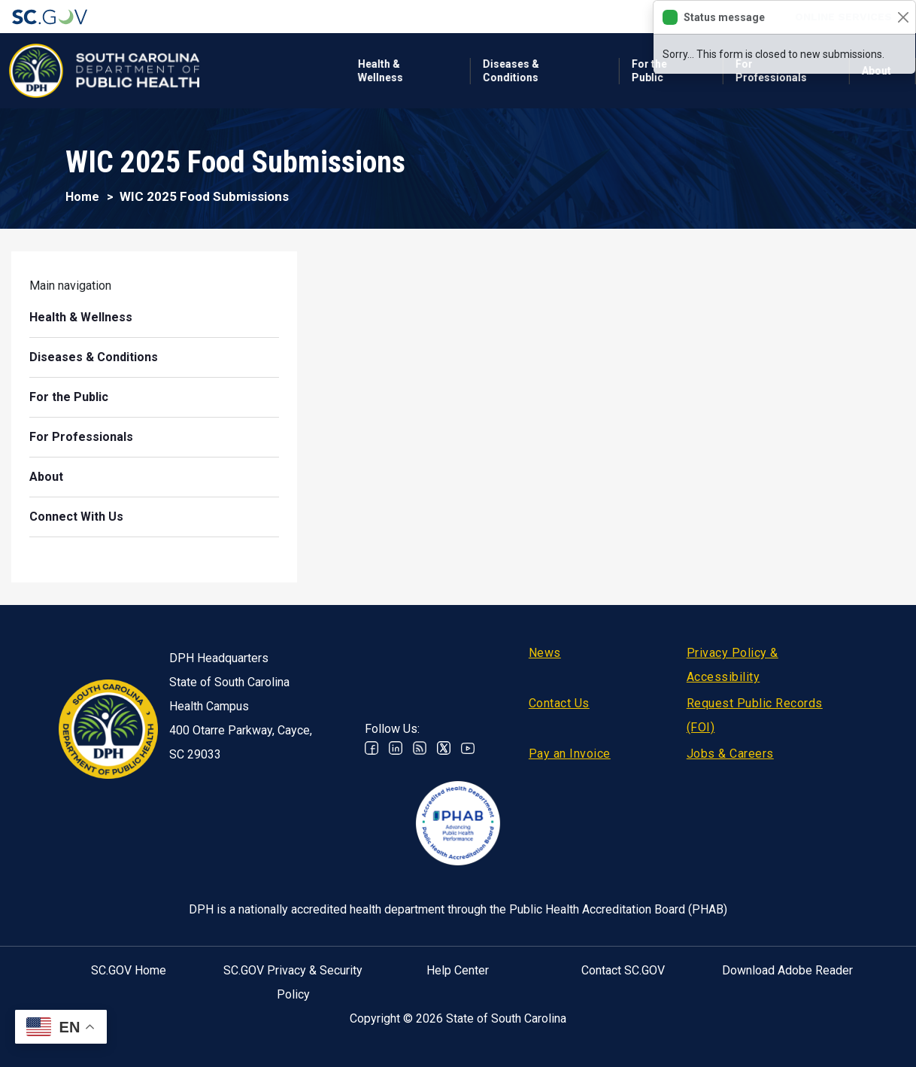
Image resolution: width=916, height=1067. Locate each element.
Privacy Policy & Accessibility (732, 665)
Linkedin (395, 748)
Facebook (371, 748)
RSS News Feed (419, 748)
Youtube (468, 748)
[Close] (903, 18)
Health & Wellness (233, 71)
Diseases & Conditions (364, 71)
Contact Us (559, 703)
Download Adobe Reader (787, 970)
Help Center (457, 970)
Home (82, 197)
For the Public (502, 71)
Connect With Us (77, 516)
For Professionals (624, 71)
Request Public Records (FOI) (755, 715)
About (46, 477)
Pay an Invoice (570, 753)
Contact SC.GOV (623, 970)
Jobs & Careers (730, 753)
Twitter (443, 748)
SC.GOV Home (128, 970)
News (545, 653)
